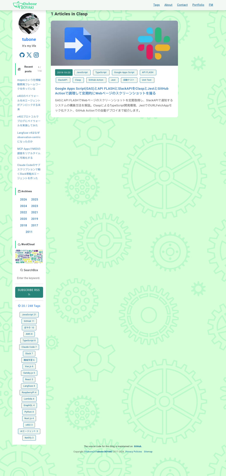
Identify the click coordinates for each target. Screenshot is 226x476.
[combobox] (29, 278)
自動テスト (129, 80)
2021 (34, 212)
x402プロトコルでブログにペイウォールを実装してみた (29, 121)
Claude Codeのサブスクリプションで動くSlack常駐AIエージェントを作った (29, 172)
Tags (156, 5)
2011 (29, 232)
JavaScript (82, 72)
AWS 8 (29, 334)
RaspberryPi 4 (29, 392)
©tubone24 (90, 451)
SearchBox (29, 270)
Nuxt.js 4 (29, 418)
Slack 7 (29, 353)
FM (211, 5)
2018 (23, 225)
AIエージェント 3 (29, 431)
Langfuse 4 (29, 386)
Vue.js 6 (29, 366)
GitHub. (138, 446)
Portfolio (198, 5)
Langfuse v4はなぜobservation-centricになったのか (29, 137)
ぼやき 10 (29, 327)
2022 (23, 212)
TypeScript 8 (29, 340)
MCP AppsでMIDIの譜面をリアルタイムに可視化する (29, 153)
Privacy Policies (133, 451)
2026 (23, 199)
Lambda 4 (29, 399)
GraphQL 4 (29, 405)
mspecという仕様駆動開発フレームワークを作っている (29, 84)
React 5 (29, 379)
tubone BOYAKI (104, 451)
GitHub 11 (29, 321)
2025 (34, 199)
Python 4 (29, 412)
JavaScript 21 (29, 314)
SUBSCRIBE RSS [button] (29, 292)
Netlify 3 (29, 438)
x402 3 (29, 425)
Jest (113, 80)
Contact (182, 5)
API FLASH (148, 72)
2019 (34, 219)
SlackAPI (63, 80)
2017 (34, 225)
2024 (23, 206)
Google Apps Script (124, 72)
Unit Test (147, 80)
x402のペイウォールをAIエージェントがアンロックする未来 (29, 103)
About (168, 5)
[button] (29, 256)
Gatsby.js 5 (29, 373)
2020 (23, 219)
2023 (34, 206)
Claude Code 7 (29, 347)
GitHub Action (96, 80)
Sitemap (148, 451)
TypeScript (101, 72)
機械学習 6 (29, 360)
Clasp (78, 80)
